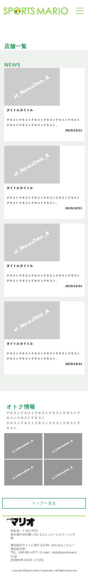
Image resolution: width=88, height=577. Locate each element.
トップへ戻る (44, 503)
